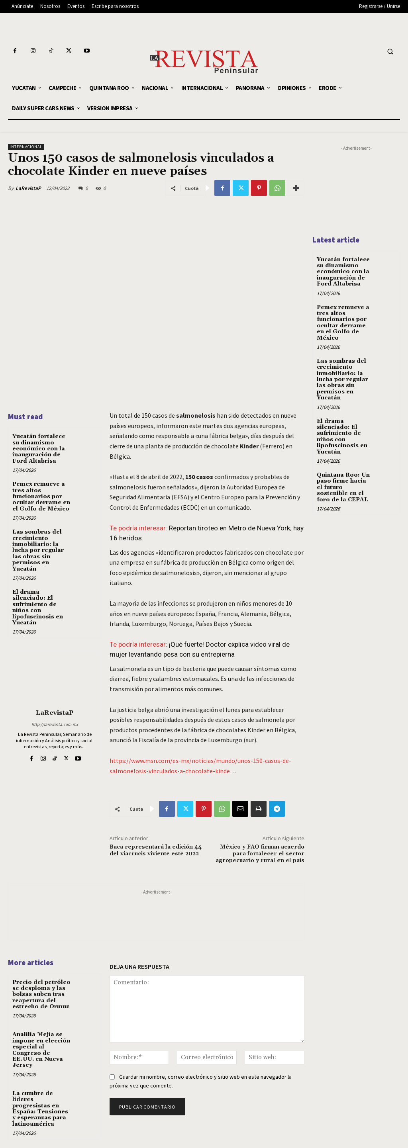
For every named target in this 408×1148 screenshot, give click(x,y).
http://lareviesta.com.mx (54, 724)
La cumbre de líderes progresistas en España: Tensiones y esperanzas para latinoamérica (40, 1109)
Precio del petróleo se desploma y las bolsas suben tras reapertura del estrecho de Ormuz (41, 995)
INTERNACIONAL (26, 147)
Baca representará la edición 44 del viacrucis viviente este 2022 (156, 850)
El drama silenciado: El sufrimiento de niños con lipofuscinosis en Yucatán (37, 607)
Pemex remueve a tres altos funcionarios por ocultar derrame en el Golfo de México (41, 496)
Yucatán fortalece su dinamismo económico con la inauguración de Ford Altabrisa (38, 449)
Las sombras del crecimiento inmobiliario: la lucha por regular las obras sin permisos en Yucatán (38, 550)
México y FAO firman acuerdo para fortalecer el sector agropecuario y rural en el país (260, 853)
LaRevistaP (28, 188)
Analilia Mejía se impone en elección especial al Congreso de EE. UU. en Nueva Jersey (41, 1050)
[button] (390, 52)
